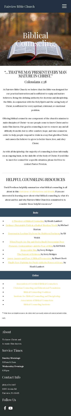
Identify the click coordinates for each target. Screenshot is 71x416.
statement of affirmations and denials (36, 191)
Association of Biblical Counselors (37, 300)
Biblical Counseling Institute (37, 304)
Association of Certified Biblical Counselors (37, 283)
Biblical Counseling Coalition (37, 292)
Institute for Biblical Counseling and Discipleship (37, 296)
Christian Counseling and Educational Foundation (37, 288)
